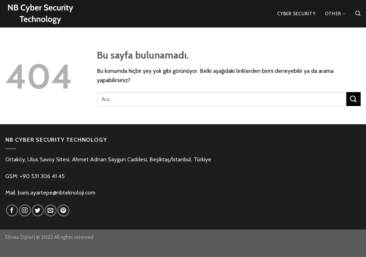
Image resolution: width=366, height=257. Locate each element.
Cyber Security (296, 13)
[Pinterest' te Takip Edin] (63, 210)
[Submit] (353, 99)
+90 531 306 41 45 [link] (42, 176)
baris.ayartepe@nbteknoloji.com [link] (56, 192)
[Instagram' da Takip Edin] (25, 210)
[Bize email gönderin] (50, 210)
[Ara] (358, 13)
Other (335, 13)
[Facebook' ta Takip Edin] (12, 210)
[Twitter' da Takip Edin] (38, 210)
